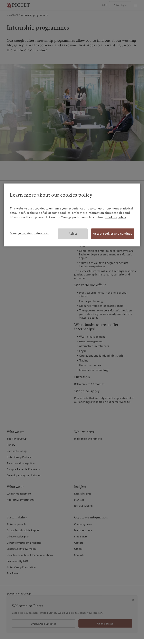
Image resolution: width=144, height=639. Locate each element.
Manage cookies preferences (29, 233)
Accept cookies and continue (112, 234)
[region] (72, 215)
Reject (73, 234)
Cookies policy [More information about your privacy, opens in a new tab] (115, 217)
